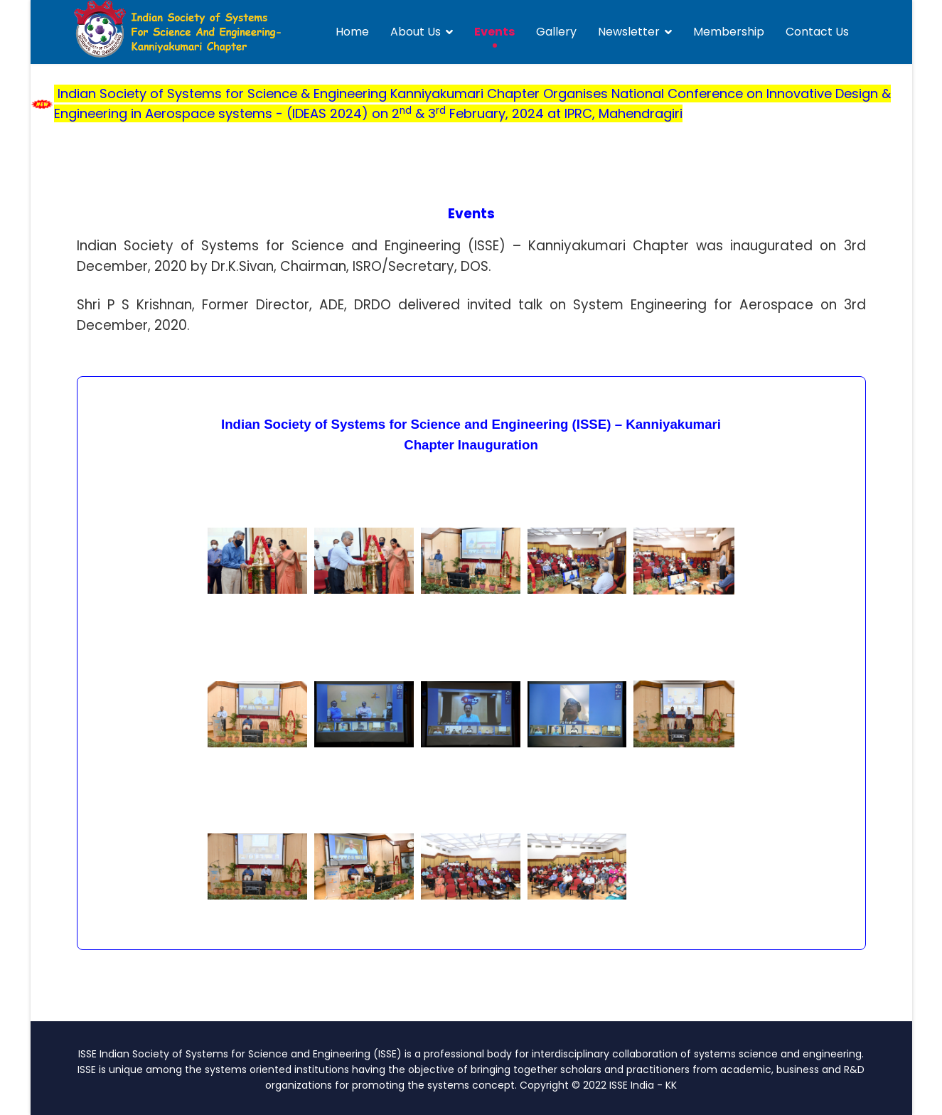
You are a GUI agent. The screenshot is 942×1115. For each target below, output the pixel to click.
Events (494, 31)
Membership (728, 31)
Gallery (556, 31)
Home (352, 31)
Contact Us (817, 31)
